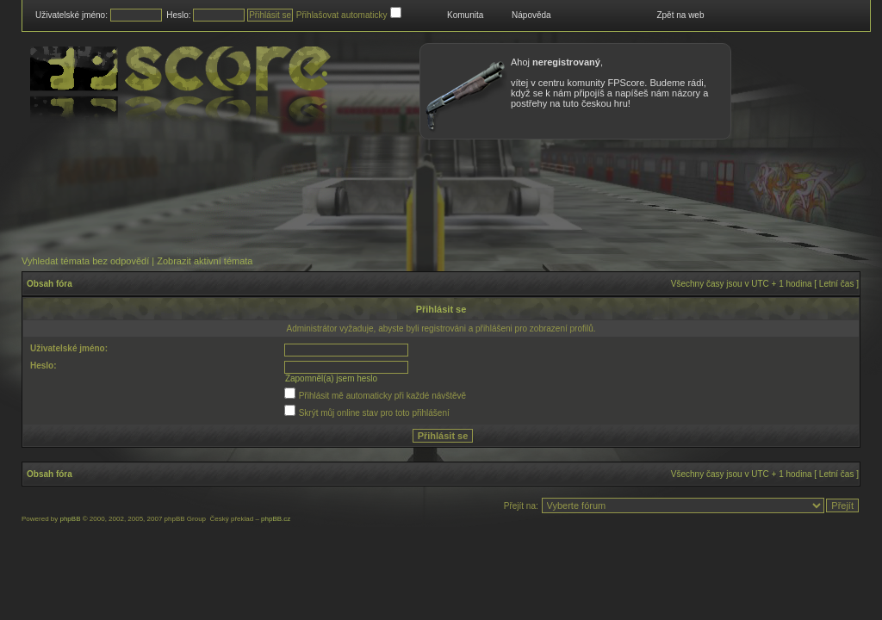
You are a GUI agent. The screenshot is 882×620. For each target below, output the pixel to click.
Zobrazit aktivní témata (204, 261)
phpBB (69, 519)
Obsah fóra (49, 283)
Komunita (465, 15)
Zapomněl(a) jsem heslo (331, 378)
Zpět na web (680, 15)
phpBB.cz (275, 519)
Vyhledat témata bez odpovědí (85, 261)
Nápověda (531, 15)
